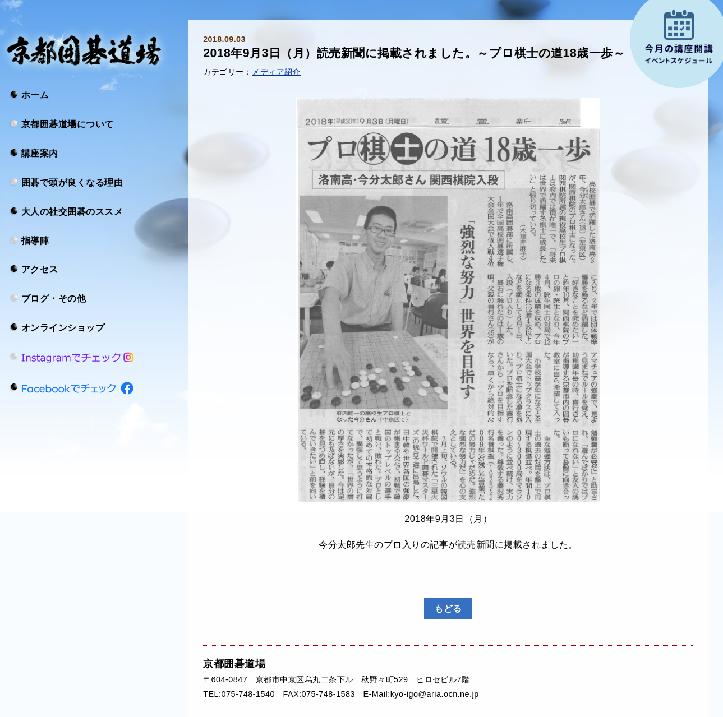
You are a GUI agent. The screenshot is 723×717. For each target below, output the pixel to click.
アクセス (39, 269)
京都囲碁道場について (67, 124)
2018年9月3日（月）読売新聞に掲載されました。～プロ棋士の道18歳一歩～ (414, 53)
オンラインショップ (62, 327)
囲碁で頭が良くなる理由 (72, 182)
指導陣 (35, 240)
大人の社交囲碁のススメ (72, 211)
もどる (448, 608)
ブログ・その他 (53, 298)
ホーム (35, 95)
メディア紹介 (276, 71)
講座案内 (39, 153)
